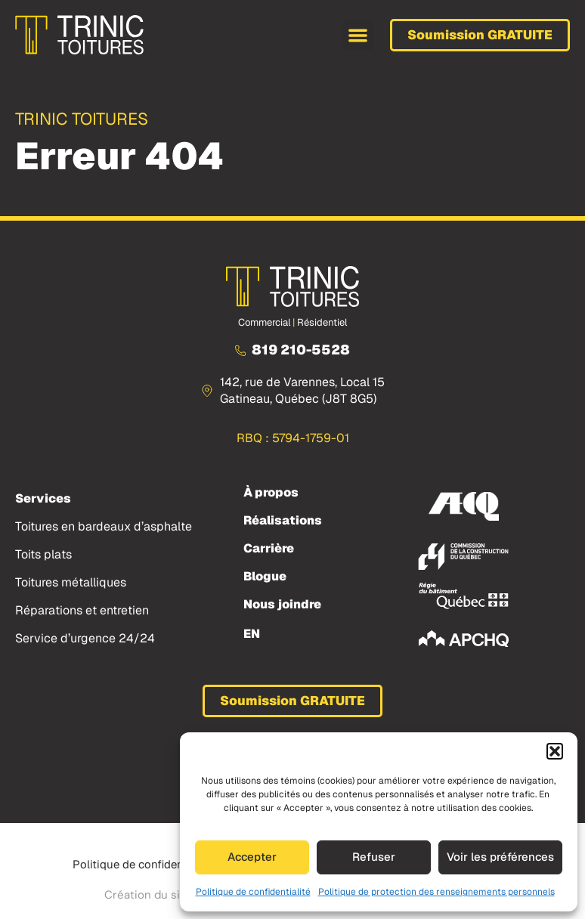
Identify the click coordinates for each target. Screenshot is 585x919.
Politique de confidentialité (253, 892)
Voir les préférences (500, 856)
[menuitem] (251, 633)
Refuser (373, 856)
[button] (554, 751)
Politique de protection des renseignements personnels (436, 892)
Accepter (252, 856)
